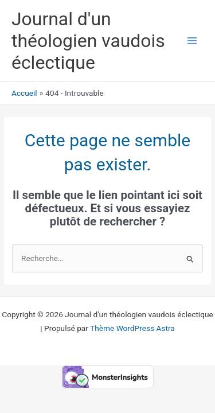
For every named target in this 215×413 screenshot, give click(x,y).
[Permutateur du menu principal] (192, 41)
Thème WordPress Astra (132, 328)
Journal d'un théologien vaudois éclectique (88, 41)
